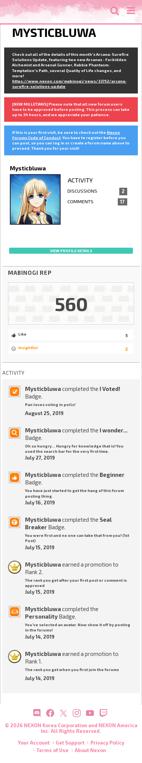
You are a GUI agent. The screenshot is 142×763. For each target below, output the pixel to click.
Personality (41, 616)
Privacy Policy (107, 743)
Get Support (70, 743)
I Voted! (110, 388)
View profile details (71, 250)
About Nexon (90, 750)
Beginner (112, 474)
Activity (80, 180)
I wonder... (114, 430)
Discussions (97, 191)
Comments (97, 202)
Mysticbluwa (43, 388)
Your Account (34, 743)
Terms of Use (52, 750)
